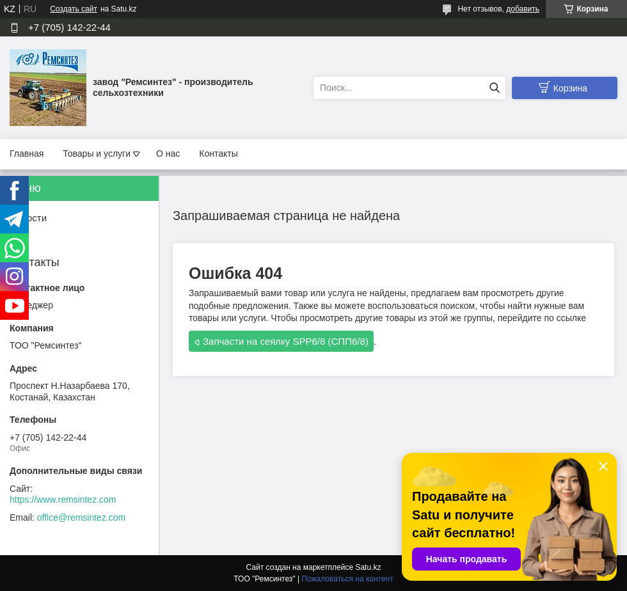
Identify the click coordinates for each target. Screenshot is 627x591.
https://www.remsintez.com (63, 499)
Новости (28, 217)
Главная (27, 153)
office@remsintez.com (81, 517)
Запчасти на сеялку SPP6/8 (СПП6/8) (286, 341)
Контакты (218, 153)
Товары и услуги (97, 153)
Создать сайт (73, 8)
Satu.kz (368, 567)
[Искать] (494, 88)
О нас (168, 153)
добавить (522, 8)
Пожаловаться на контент (347, 578)
